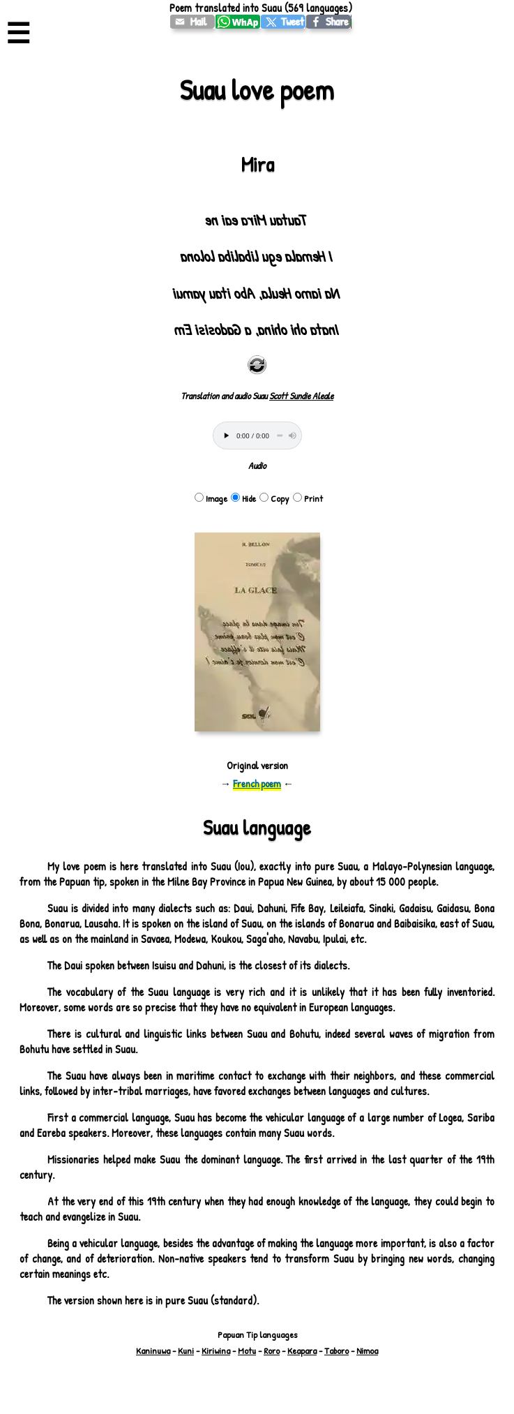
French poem (257, 783)
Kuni (186, 1350)
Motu (247, 1350)
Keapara (302, 1350)
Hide (243, 498)
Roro (272, 1350)
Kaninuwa (153, 1350)
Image (211, 498)
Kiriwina (216, 1350)
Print (308, 498)
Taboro (336, 1350)
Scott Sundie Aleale (301, 395)
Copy (274, 498)
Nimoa (367, 1350)
